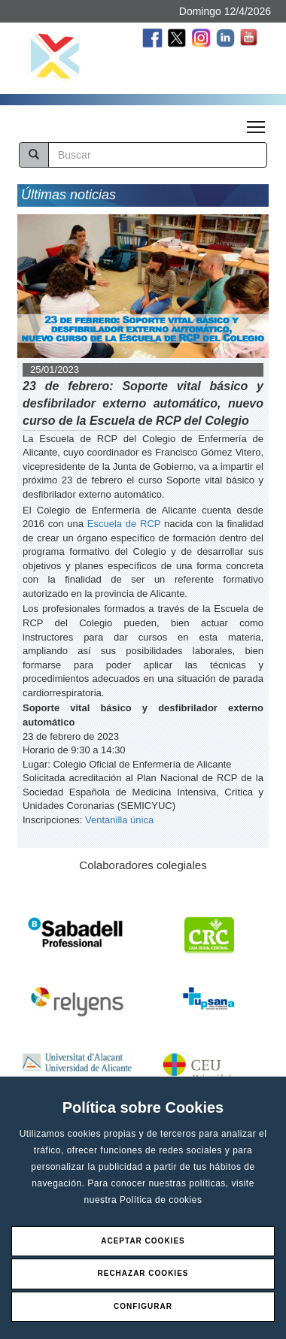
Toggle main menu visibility (257, 123)
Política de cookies (161, 1200)
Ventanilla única (119, 820)
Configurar (143, 1306)
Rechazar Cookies (142, 1273)
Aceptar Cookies (143, 1241)
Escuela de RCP (123, 523)
